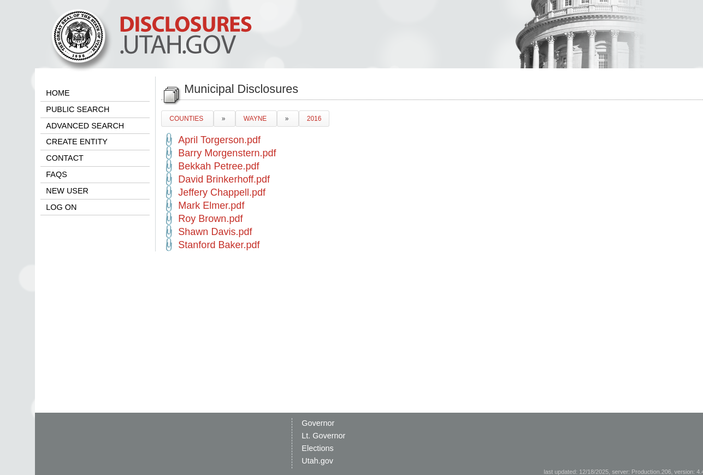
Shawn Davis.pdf (215, 232)
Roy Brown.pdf (210, 219)
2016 (314, 118)
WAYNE (256, 118)
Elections (317, 448)
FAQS (56, 174)
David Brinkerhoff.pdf (224, 179)
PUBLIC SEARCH (77, 109)
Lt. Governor (323, 435)
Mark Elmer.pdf (211, 205)
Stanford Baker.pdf (218, 245)
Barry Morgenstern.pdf (227, 153)
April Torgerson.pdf (219, 140)
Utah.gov (317, 460)
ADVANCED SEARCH (85, 125)
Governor (318, 423)
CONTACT (64, 158)
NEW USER (67, 190)
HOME (57, 93)
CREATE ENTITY (76, 141)
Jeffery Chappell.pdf (221, 192)
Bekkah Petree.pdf (218, 166)
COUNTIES (187, 118)
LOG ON (61, 207)
